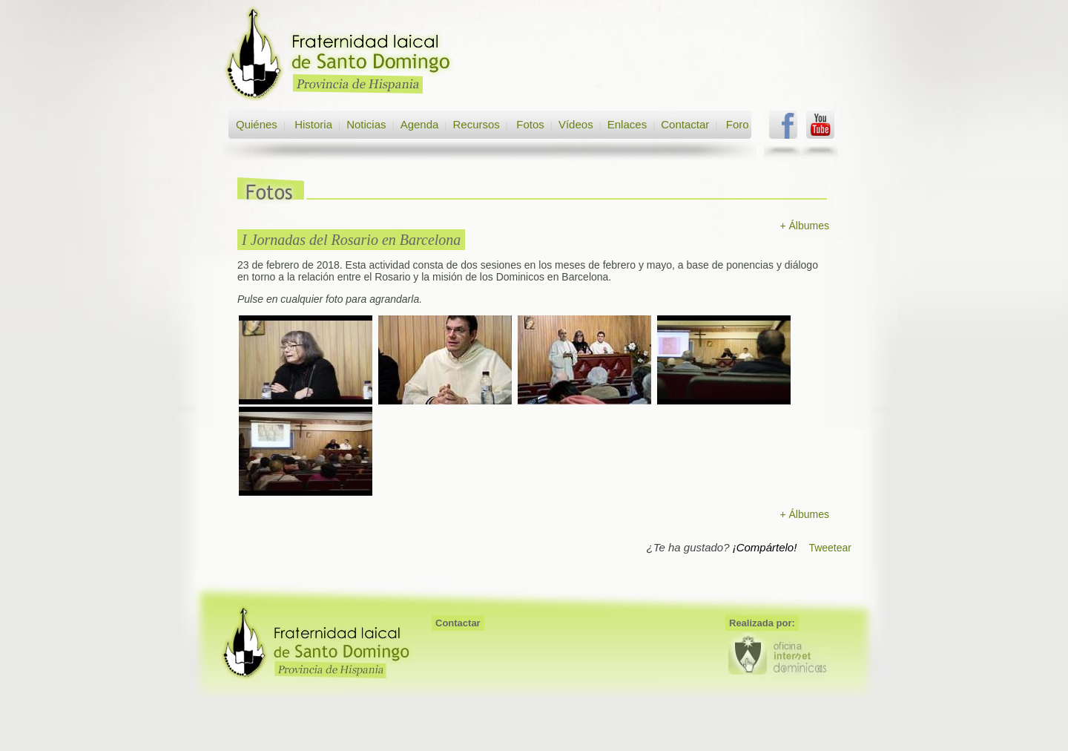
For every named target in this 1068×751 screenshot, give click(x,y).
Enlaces (627, 124)
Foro (737, 124)
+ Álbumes (804, 226)
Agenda (419, 124)
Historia (311, 124)
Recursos (475, 124)
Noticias (366, 124)
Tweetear (829, 548)
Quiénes (256, 124)
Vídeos (575, 124)
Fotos (530, 124)
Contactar (685, 124)
